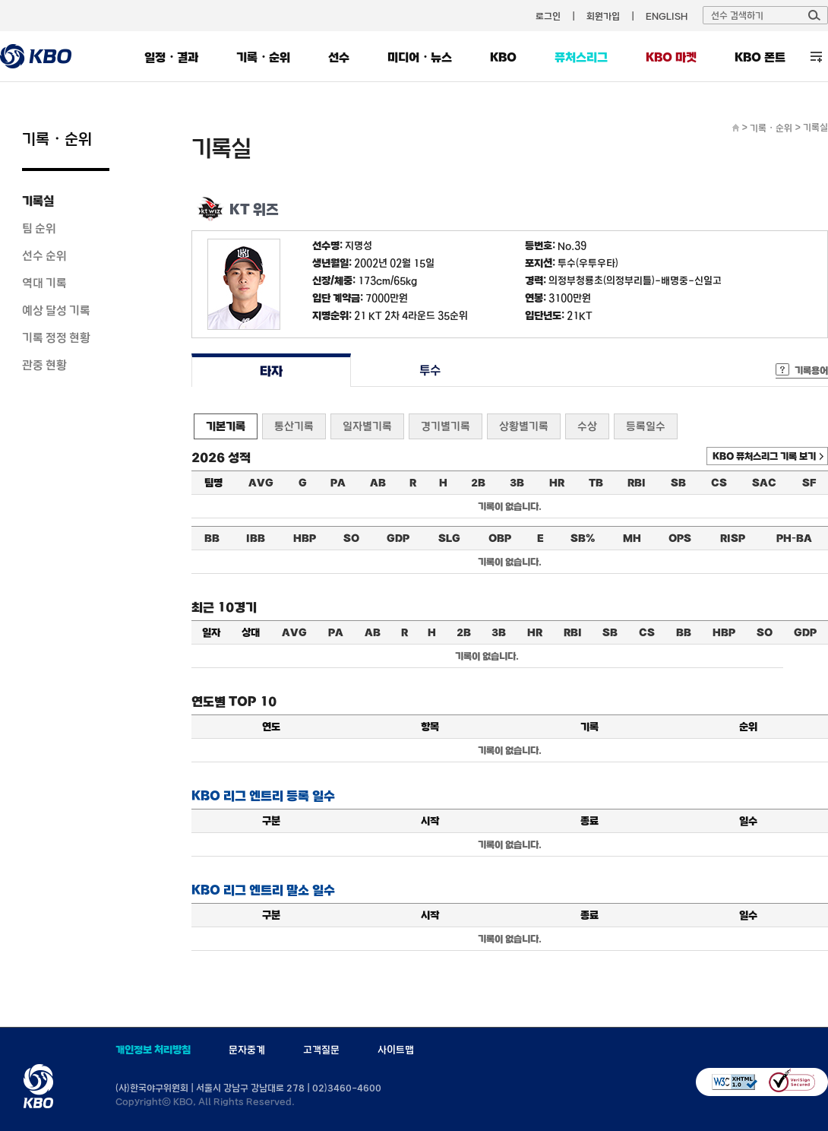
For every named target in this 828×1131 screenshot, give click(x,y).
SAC (764, 483)
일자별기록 (367, 426)
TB (596, 483)
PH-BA (794, 538)
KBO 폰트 (760, 57)
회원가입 (603, 16)
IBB (255, 538)
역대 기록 (44, 283)
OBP (499, 538)
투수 (430, 370)
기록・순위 (263, 57)
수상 (587, 426)
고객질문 (321, 1050)
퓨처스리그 (581, 57)
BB (212, 538)
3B (517, 483)
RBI (636, 483)
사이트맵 (396, 1050)
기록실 (38, 201)
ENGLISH (666, 16)
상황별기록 (523, 426)
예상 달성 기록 (56, 310)
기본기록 (225, 426)
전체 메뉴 (816, 56)
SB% (582, 538)
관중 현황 (44, 365)
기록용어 (811, 370)
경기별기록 (445, 426)
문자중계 (247, 1050)
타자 (271, 370)
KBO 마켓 (671, 57)
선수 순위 (44, 255)
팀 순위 (39, 228)
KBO (503, 57)
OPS (679, 538)
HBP (304, 538)
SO (351, 538)
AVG (260, 483)
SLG (449, 538)
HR (556, 483)
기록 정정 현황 (56, 337)
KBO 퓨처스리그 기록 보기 (764, 456)
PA (338, 483)
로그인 (548, 16)
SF (809, 483)
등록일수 (645, 426)
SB (678, 483)
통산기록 (294, 426)
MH (632, 538)
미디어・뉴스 (419, 57)
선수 (338, 57)
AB (378, 483)
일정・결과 (171, 57)
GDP (398, 538)
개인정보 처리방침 (153, 1050)
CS (719, 483)
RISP (732, 538)
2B (478, 483)
